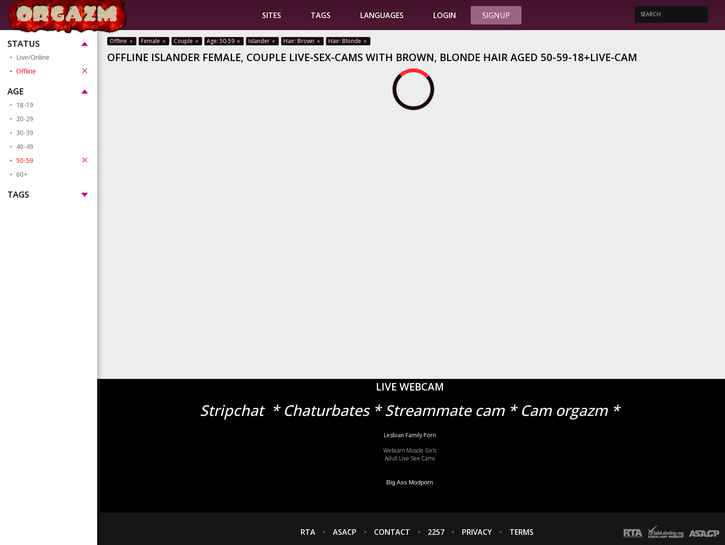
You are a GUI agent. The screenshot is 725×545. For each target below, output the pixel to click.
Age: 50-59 (224, 41)
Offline (53, 71)
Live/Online (32, 57)
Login (444, 15)
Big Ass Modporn (410, 482)
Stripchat (232, 410)
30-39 (24, 132)
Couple (187, 41)
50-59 (53, 160)
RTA (308, 532)
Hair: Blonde (348, 41)
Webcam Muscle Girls (409, 450)
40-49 (24, 146)
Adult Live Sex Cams (410, 458)
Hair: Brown (302, 41)
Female (154, 41)
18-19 (24, 104)
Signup (496, 15)
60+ (22, 174)
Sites (271, 15)
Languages (382, 15)
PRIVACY (477, 532)
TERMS (522, 532)
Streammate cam (444, 410)
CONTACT (392, 532)
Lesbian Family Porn (410, 435)
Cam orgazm (564, 410)
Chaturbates (326, 410)
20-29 (24, 118)
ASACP (344, 532)
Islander (262, 41)
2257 (436, 532)
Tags (321, 15)
